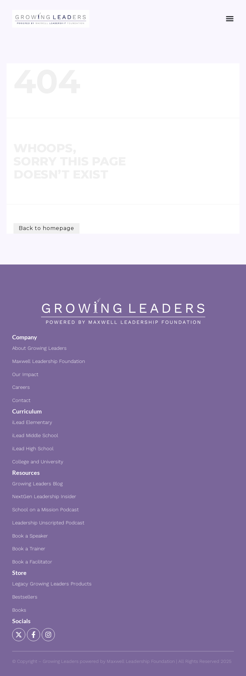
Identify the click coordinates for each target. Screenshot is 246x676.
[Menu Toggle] (230, 18)
